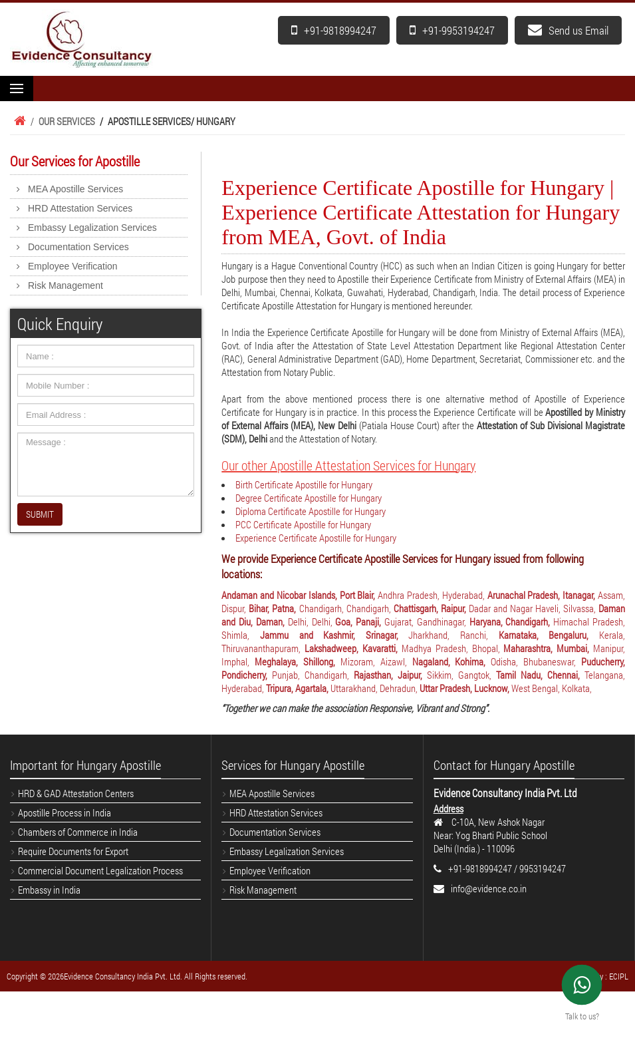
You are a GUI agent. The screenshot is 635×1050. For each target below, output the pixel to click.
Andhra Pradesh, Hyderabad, (432, 595)
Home (18, 121)
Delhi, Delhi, (312, 621)
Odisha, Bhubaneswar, (536, 661)
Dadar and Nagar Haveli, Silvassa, (533, 608)
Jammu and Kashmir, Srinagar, (334, 634)
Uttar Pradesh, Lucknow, (465, 688)
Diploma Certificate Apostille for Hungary (310, 511)
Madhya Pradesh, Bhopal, (453, 648)
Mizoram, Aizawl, (376, 661)
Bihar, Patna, (274, 608)
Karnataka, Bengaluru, (549, 634)
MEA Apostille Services (75, 189)
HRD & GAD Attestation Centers (76, 793)
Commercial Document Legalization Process (100, 870)
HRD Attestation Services (80, 208)
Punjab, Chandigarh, (313, 674)
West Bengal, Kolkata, (551, 688)
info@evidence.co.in (489, 888)
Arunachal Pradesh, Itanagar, (542, 595)
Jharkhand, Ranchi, (453, 634)
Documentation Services (78, 247)
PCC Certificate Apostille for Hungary (303, 524)
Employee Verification (73, 266)
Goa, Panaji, (359, 621)
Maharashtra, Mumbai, (548, 648)
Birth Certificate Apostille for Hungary (303, 484)
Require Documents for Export (73, 851)
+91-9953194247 (452, 30)
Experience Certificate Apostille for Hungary (315, 537)
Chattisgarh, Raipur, (431, 608)
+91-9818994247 (333, 30)
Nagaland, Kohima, (451, 661)
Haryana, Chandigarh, (511, 621)
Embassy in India (49, 889)
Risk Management (65, 285)
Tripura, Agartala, (298, 688)
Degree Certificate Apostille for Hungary (308, 497)
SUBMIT (40, 514)
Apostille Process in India (64, 812)
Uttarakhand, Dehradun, (375, 688)
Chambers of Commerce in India (78, 831)
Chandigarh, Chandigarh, (346, 608)
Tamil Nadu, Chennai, (540, 674)
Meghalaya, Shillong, (297, 661)
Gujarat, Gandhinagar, (426, 621)
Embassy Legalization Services (92, 227)
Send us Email (568, 30)
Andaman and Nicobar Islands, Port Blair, (299, 595)
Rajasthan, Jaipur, (390, 674)
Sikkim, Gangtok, (461, 674)
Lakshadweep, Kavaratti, (353, 648)
